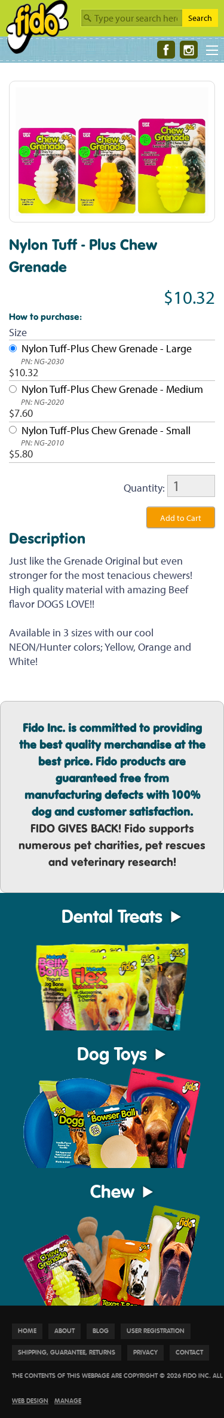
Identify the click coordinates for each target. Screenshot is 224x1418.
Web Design (30, 1400)
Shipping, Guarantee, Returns (66, 1352)
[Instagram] (189, 50)
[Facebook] (166, 50)
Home (27, 1330)
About (64, 1330)
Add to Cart (180, 518)
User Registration (156, 1330)
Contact (189, 1352)
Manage (67, 1400)
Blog (101, 1330)
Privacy (145, 1352)
